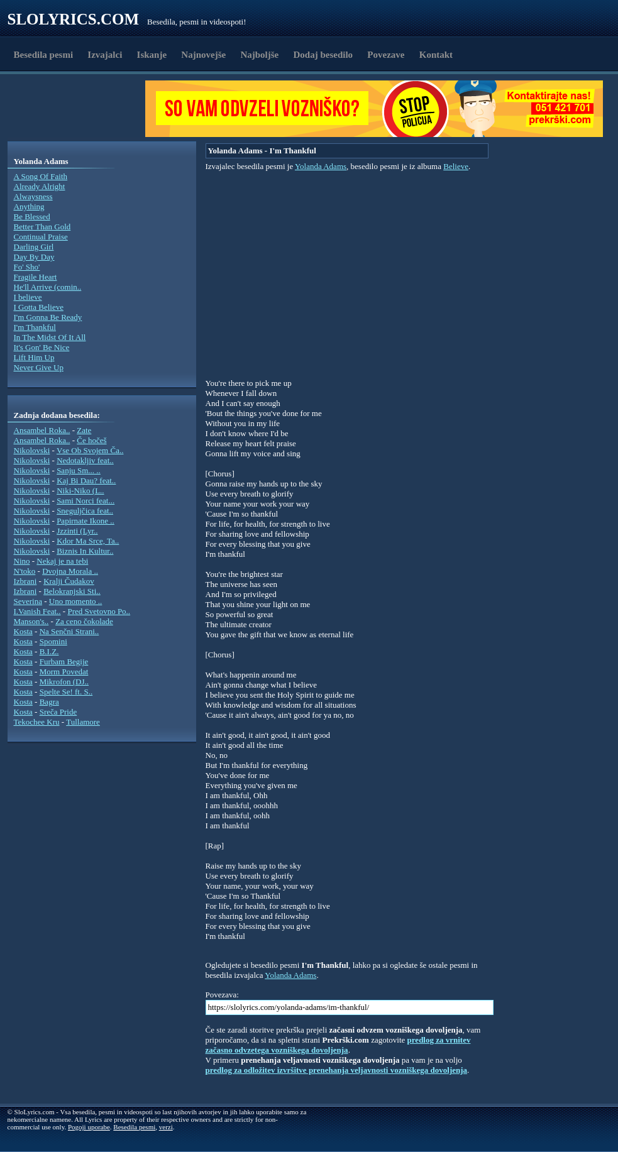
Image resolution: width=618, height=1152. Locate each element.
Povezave (385, 55)
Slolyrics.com (74, 19)
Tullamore (83, 722)
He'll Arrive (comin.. (48, 287)
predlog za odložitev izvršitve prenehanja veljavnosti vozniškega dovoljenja (337, 1070)
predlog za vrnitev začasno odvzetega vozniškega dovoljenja (338, 1045)
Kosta (23, 631)
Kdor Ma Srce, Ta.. (88, 541)
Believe (455, 166)
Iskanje (152, 55)
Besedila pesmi (44, 55)
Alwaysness (33, 196)
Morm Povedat (64, 671)
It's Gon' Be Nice (42, 347)
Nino (22, 561)
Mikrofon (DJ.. (64, 681)
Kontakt (436, 55)
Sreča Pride (58, 711)
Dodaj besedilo (323, 55)
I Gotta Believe (38, 307)
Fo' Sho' (27, 267)
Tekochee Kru (37, 722)
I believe (28, 297)
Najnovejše (203, 55)
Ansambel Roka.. (42, 430)
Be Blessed (32, 216)
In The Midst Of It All (50, 337)
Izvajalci (104, 55)
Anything (29, 206)
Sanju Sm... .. (79, 470)
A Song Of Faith (41, 176)
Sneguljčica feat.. (85, 510)
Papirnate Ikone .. (85, 520)
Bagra (49, 701)
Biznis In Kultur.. (85, 551)
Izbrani (25, 581)
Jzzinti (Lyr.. (77, 530)
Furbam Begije (64, 661)
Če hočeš (91, 440)
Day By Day (34, 256)
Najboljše (259, 55)
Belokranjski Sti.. (72, 591)
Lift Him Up (34, 357)
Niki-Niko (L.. (80, 490)
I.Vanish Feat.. (37, 611)
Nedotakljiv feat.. (85, 460)
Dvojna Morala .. (70, 571)
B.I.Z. (49, 651)
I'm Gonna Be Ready (48, 317)
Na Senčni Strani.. (69, 631)
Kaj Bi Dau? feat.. (86, 480)
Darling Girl (34, 246)
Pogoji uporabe (89, 1127)
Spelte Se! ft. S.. (66, 691)
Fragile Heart (35, 277)
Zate (84, 430)
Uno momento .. (75, 601)
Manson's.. (31, 621)
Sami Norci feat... (85, 500)
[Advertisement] (80, 108)
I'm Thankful (35, 327)
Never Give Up (38, 367)
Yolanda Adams (320, 166)
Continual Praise (41, 236)
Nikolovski (32, 450)
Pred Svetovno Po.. (98, 611)
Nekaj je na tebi (62, 561)
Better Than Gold (42, 226)
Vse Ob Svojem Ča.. (90, 450)
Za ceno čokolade (84, 621)
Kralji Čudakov (68, 581)
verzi (166, 1127)
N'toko (25, 571)
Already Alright (39, 186)
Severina (28, 601)
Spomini (53, 641)
